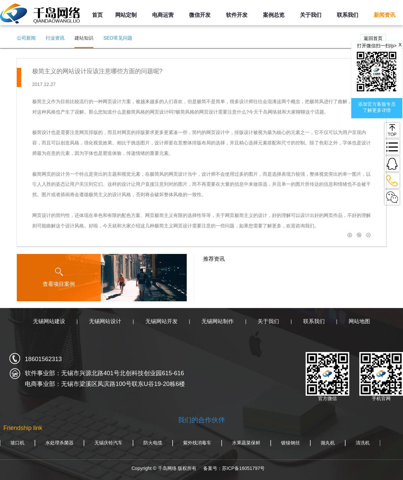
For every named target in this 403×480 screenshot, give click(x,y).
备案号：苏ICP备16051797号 (234, 468)
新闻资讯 (384, 15)
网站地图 (359, 321)
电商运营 (163, 15)
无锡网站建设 (49, 321)
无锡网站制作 (218, 321)
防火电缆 (152, 442)
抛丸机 (328, 442)
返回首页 (373, 38)
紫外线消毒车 (197, 442)
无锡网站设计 (105, 321)
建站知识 (84, 38)
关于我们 (310, 15)
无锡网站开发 (161, 321)
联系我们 (347, 15)
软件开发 (237, 15)
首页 (97, 15)
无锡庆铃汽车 (108, 442)
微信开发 (200, 15)
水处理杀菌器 (59, 442)
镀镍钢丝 (290, 442)
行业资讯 (55, 38)
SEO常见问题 (117, 38)
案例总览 (273, 15)
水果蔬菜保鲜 (246, 442)
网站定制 (126, 15)
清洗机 (363, 442)
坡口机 (17, 442)
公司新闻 (26, 38)
